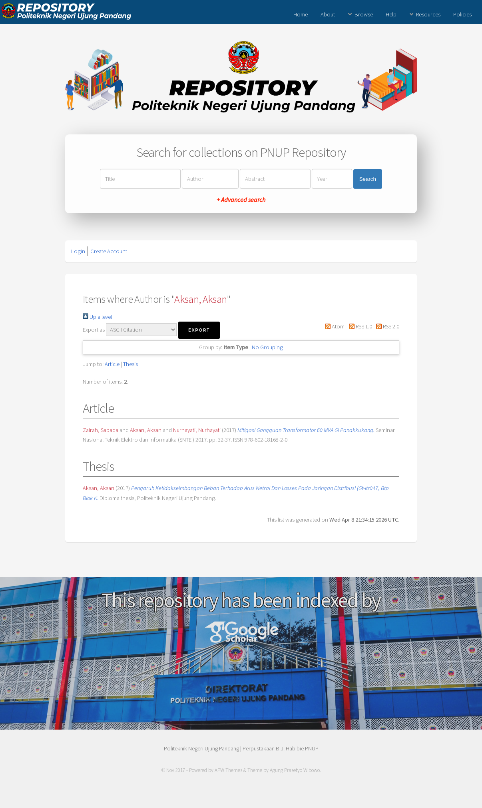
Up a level (97, 316)
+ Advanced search (241, 200)
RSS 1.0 (359, 326)
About (328, 14)
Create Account (108, 251)
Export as (94, 329)
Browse (364, 14)
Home (300, 14)
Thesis (130, 364)
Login (78, 251)
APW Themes (228, 770)
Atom (333, 326)
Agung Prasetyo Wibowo (295, 770)
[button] (199, 330)
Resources (428, 14)
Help (391, 14)
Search (367, 179)
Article (112, 364)
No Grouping (267, 347)
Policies (462, 14)
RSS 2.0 (386, 326)
